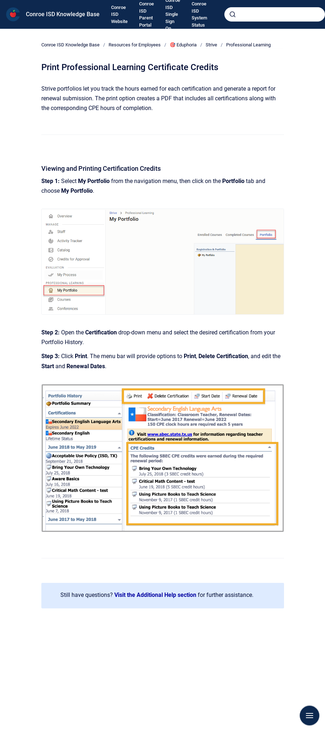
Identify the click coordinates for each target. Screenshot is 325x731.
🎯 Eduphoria (183, 44)
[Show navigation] (309, 715)
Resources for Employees (135, 44)
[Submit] (232, 14)
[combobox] (275, 14)
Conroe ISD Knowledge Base (63, 14)
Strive (211, 44)
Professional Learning (248, 44)
